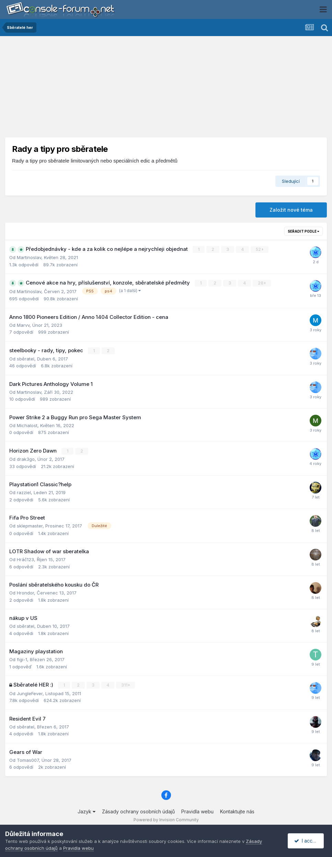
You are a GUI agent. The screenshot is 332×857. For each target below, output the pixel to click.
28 (262, 283)
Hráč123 (25, 559)
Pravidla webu (197, 811)
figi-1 (22, 659)
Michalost (27, 425)
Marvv (23, 324)
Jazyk (86, 811)
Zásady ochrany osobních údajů (138, 811)
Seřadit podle (303, 231)
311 (125, 684)
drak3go (26, 458)
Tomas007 (28, 759)
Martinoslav (29, 257)
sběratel (25, 358)
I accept (307, 841)
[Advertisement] (166, 89)
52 (259, 249)
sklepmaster (30, 525)
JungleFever (30, 692)
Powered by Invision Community (166, 819)
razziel (24, 492)
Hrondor (25, 592)
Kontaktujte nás (237, 811)
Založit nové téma (291, 210)
